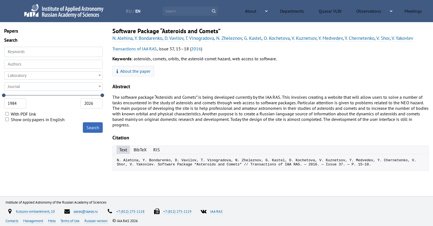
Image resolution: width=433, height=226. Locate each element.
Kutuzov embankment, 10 (35, 211)
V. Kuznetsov (304, 38)
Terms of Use (70, 220)
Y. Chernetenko (359, 38)
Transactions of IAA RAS (134, 48)
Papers (11, 31)
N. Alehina (122, 38)
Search (92, 127)
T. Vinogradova (199, 38)
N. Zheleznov (229, 38)
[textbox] (53, 75)
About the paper (134, 71)
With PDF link (20, 114)
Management (33, 220)
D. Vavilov (174, 38)
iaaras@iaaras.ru (85, 211)
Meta (52, 220)
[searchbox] (53, 64)
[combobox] (53, 64)
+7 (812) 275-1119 (177, 211)
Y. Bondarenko (148, 38)
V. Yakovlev (402, 38)
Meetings (417, 11)
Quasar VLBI (351, 11)
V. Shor (383, 38)
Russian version (96, 220)
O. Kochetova (277, 38)
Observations (382, 11)
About (289, 11)
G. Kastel (253, 38)
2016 (196, 48)
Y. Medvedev (330, 38)
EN (159, 11)
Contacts (12, 220)
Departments (321, 11)
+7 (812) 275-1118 (130, 211)
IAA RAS (216, 211)
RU (149, 11)
